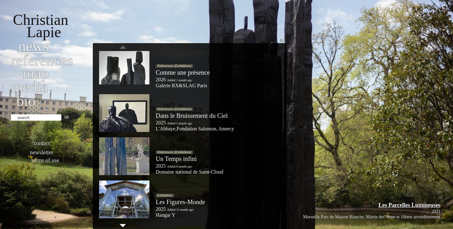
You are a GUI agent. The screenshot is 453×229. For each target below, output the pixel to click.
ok (66, 116)
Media (29, 86)
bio (26, 101)
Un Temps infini (176, 158)
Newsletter (41, 152)
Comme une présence (183, 72)
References (42, 60)
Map (36, 73)
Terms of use (45, 160)
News (33, 46)
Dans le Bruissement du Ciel (192, 115)
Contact (42, 143)
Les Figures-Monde (180, 201)
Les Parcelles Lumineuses (409, 205)
